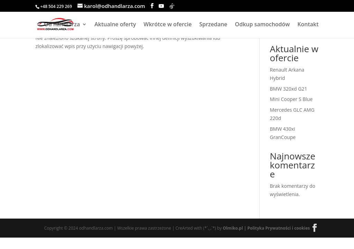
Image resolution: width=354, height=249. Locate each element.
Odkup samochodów (262, 25)
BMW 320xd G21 (288, 88)
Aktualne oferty (115, 25)
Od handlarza (62, 25)
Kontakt (307, 25)
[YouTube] (161, 6)
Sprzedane (213, 25)
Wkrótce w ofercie (167, 25)
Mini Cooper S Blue (291, 99)
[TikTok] (172, 6)
